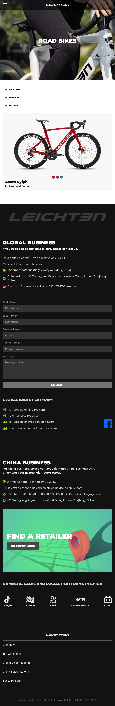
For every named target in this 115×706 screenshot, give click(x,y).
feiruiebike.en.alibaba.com (27, 409)
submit (57, 385)
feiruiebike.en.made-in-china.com (32, 421)
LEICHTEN (57, 5)
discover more (23, 546)
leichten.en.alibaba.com (25, 415)
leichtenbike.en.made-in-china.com (33, 428)
